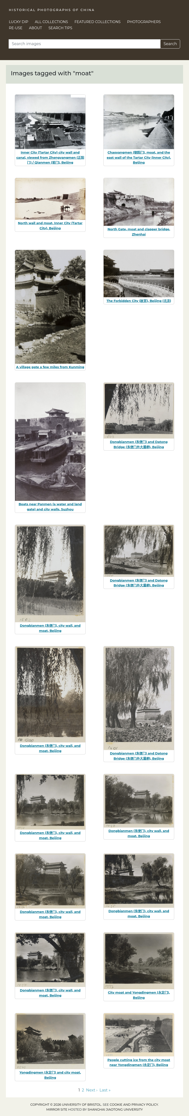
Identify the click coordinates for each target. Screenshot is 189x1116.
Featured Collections (98, 22)
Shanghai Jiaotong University (115, 1109)
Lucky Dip (18, 22)
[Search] (84, 44)
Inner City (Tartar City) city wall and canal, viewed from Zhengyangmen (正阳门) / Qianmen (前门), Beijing (50, 157)
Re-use (15, 28)
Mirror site (56, 1109)
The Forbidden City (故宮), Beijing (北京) (139, 301)
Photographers (144, 22)
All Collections (51, 22)
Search (170, 43)
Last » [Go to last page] (104, 1090)
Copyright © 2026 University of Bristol (65, 1104)
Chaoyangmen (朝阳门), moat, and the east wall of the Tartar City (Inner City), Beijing (139, 157)
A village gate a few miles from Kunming (50, 367)
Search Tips (60, 28)
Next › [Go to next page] (91, 1090)
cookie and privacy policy (134, 1104)
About (35, 28)
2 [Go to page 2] (83, 1090)
